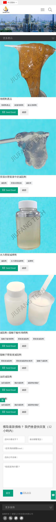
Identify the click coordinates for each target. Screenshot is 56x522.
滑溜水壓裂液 (16, 183)
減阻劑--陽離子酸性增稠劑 (14, 332)
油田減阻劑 (6, 376)
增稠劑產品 (6, 99)
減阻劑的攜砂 (33, 383)
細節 (24, 112)
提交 (8, 493)
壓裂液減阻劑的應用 (24, 361)
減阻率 (28, 183)
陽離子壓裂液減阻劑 (11, 354)
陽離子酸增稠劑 (7, 339)
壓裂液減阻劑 (23, 339)
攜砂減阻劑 (18, 383)
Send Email (9, 111)
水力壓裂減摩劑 (8, 255)
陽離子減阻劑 (42, 361)
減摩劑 (30, 261)
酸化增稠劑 (32, 105)
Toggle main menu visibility (43, 8)
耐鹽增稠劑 (18, 105)
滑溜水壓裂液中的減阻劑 (13, 177)
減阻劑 (4, 183)
